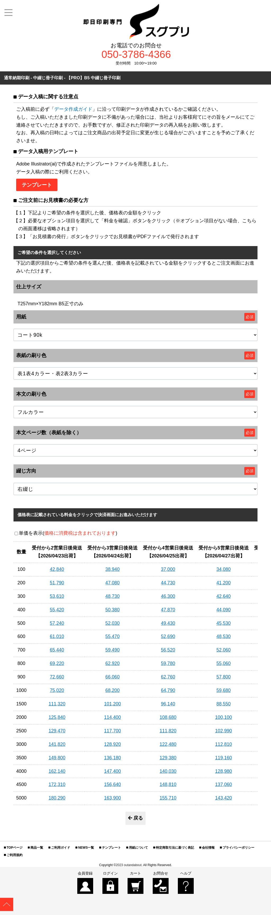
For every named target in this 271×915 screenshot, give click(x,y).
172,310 (56, 784)
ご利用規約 (14, 855)
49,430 (168, 623)
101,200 (112, 703)
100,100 (223, 717)
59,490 (112, 650)
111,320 (56, 703)
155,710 (168, 798)
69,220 (57, 663)
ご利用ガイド (60, 847)
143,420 (223, 798)
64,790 (168, 690)
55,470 (112, 636)
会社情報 (208, 847)
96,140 (168, 703)
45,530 (223, 623)
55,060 (223, 663)
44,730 (168, 582)
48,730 (112, 596)
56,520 (168, 650)
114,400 (112, 717)
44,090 (223, 609)
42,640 (223, 596)
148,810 (168, 784)
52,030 (112, 623)
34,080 (223, 569)
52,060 (223, 650)
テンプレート (111, 847)
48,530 (223, 636)
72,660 (57, 677)
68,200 (112, 690)
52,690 (168, 636)
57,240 (57, 623)
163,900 (112, 798)
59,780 (168, 663)
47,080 (112, 582)
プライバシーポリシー (238, 847)
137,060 (223, 784)
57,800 (223, 677)
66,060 (112, 677)
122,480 (168, 744)
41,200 (223, 582)
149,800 (56, 757)
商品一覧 (36, 847)
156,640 (112, 784)
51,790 (57, 582)
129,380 (168, 757)
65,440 (57, 650)
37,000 (168, 569)
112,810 (223, 744)
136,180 (112, 757)
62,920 (112, 663)
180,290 (56, 798)
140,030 (168, 771)
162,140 (56, 771)
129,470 (56, 730)
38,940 (112, 569)
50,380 (112, 609)
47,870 (168, 609)
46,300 (168, 596)
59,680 (223, 690)
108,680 (168, 717)
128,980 (223, 771)
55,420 (57, 609)
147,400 (112, 771)
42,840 (57, 569)
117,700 (112, 730)
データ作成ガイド (73, 109)
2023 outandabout (129, 865)
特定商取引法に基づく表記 (175, 847)
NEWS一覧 (86, 847)
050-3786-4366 (136, 54)
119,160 (223, 757)
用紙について (138, 847)
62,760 (168, 677)
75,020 (57, 690)
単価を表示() (68, 533)
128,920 (112, 744)
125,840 (56, 717)
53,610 (57, 596)
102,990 (223, 730)
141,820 (56, 744)
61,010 (57, 636)
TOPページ (14, 847)
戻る (135, 818)
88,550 (223, 703)
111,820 (168, 730)
